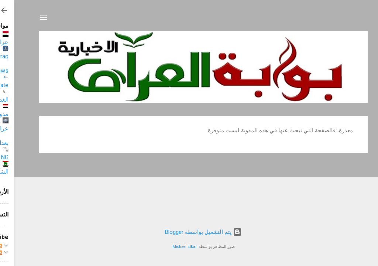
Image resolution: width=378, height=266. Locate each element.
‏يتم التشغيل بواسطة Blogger (189, 232)
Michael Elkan (170, 246)
